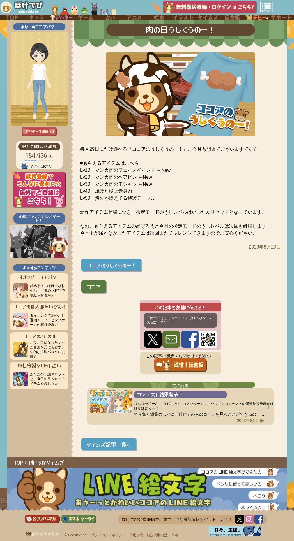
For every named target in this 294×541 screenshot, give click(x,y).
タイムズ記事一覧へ (108, 444)
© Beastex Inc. (76, 535)
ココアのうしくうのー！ (111, 265)
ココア (93, 286)
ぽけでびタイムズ (46, 462)
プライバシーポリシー (108, 535)
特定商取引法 (157, 535)
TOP (18, 462)
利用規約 (136, 535)
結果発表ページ (146, 409)
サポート (178, 535)
